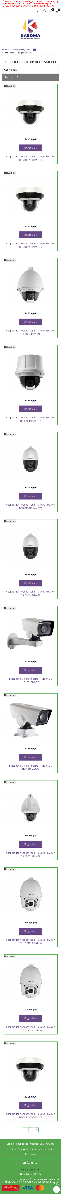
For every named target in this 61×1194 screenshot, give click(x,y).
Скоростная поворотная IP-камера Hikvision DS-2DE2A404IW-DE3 (30, 245)
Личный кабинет (47, 1149)
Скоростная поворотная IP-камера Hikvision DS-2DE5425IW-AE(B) (30, 506)
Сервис (10, 1143)
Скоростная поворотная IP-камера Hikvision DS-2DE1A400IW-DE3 (30, 158)
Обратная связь (27, 1149)
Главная (5, 49)
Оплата (50, 1143)
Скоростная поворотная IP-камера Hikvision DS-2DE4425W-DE (30, 332)
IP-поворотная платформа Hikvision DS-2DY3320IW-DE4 (30, 767)
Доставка (10, 1149)
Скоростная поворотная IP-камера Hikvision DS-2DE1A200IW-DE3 (30, 1115)
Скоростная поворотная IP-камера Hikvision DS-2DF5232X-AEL (30, 854)
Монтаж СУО (37, 1143)
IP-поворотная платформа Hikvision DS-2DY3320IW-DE (30, 680)
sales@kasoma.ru (32, 1173)
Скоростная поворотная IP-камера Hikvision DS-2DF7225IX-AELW (30, 941)
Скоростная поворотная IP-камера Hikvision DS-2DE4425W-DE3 (30, 419)
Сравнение (22, 1143)
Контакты (30, 1154)
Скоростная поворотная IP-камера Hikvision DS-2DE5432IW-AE (30, 593)
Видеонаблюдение (21, 49)
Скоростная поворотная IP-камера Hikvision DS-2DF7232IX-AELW (30, 1028)
